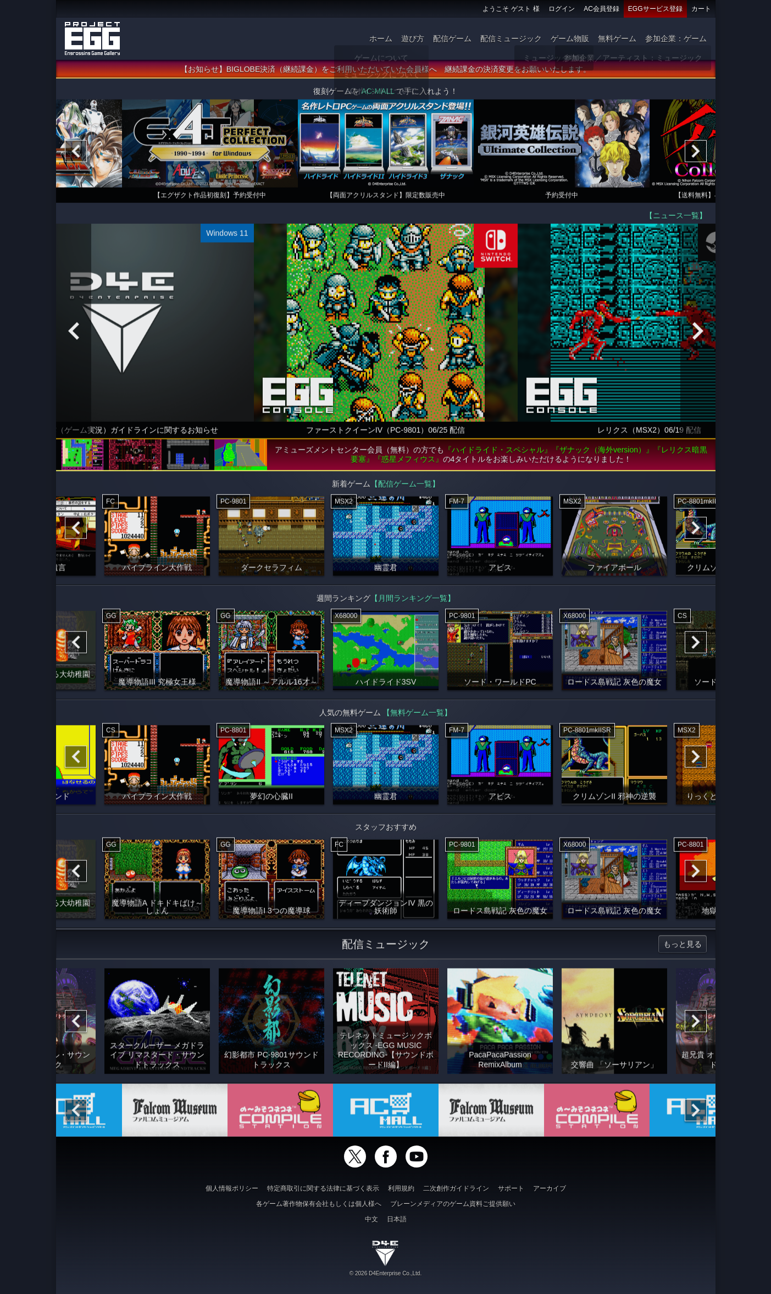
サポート (511, 1188)
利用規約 (401, 1188)
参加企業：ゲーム (676, 38)
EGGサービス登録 (655, 9)
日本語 (397, 1219)
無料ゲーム (617, 38)
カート (701, 9)
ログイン (561, 9)
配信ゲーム (452, 38)
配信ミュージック (511, 38)
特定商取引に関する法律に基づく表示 (323, 1188)
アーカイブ (549, 1188)
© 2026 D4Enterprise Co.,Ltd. (385, 1273)
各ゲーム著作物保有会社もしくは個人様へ (318, 1204)
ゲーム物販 (570, 38)
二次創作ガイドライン (456, 1188)
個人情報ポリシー (232, 1188)
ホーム (380, 38)
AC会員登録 (601, 9)
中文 (371, 1219)
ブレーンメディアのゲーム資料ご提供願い (452, 1204)
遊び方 (412, 38)
